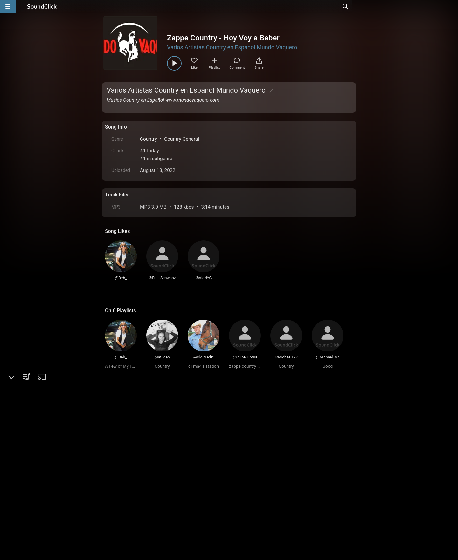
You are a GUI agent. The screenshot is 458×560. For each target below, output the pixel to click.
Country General (181, 139)
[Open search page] (451, 6)
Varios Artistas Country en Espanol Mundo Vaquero (232, 47)
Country (148, 139)
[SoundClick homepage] (42, 6)
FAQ (131, 509)
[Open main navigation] (8, 6)
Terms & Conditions (163, 509)
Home (114, 509)
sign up (130, 418)
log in (153, 418)
